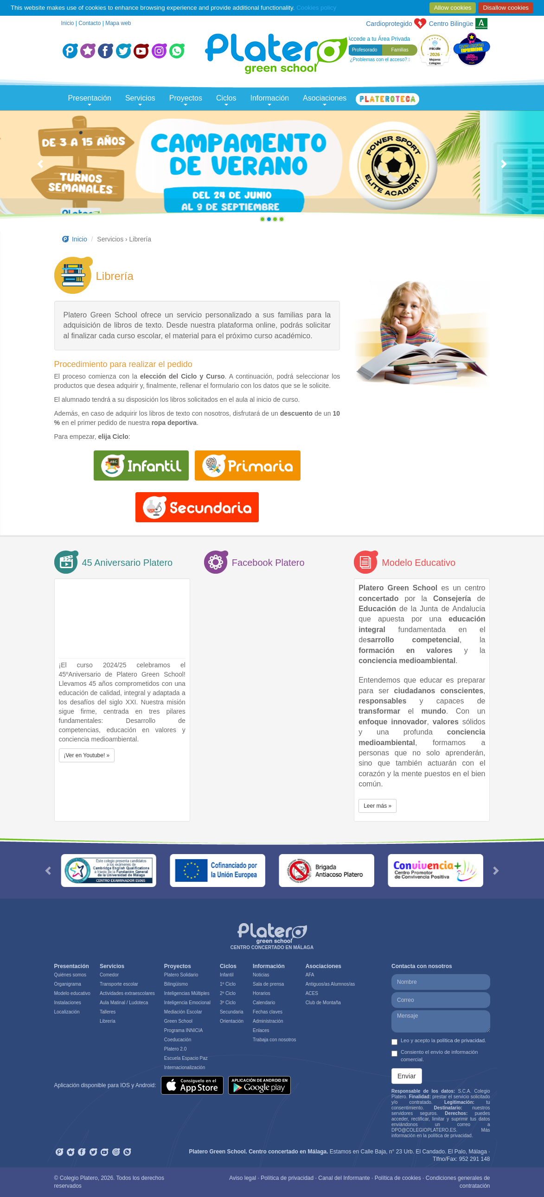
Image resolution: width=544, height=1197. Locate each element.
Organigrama (67, 984)
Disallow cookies (506, 7)
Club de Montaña (323, 1002)
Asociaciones (324, 100)
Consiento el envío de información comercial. (434, 1055)
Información (269, 100)
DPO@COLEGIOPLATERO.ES (423, 1130)
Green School (178, 1021)
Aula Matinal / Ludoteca (124, 1002)
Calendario (264, 1002)
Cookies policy (316, 7)
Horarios (261, 993)
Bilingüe (451, 23)
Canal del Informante (344, 1178)
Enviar (406, 1076)
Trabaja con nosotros (274, 1039)
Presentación (89, 100)
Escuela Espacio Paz (186, 1058)
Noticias (261, 974)
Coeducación (177, 1039)
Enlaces (261, 1030)
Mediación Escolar (183, 1011)
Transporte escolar (119, 984)
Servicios (140, 100)
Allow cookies (453, 7)
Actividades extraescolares (127, 993)
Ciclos (226, 100)
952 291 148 (474, 1159)
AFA (310, 974)
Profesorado (364, 49)
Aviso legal (242, 1178)
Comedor (109, 974)
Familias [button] (400, 49)
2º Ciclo (228, 993)
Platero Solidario (181, 974)
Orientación (231, 1021)
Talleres (107, 1011)
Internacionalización (184, 1067)
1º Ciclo (228, 984)
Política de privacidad (287, 1178)
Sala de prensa (268, 984)
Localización (67, 1011)
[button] (41, 168)
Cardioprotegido (389, 23)
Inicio (67, 23)
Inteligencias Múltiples (187, 993)
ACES (312, 993)
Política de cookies (398, 1178)
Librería (107, 1021)
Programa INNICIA (183, 1030)
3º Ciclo (228, 1002)
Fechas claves (267, 1011)
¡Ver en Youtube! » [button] (87, 755)
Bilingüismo (176, 984)
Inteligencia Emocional (187, 1002)
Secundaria (231, 1011)
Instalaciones (67, 1002)
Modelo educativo (72, 993)
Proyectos (185, 100)
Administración (268, 1021)
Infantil (226, 974)
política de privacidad (461, 1040)
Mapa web (118, 23)
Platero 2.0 (175, 1048)
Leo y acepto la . (438, 1041)
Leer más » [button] (377, 806)
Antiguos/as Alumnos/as (330, 984)
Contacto (89, 23)
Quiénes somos (70, 974)
